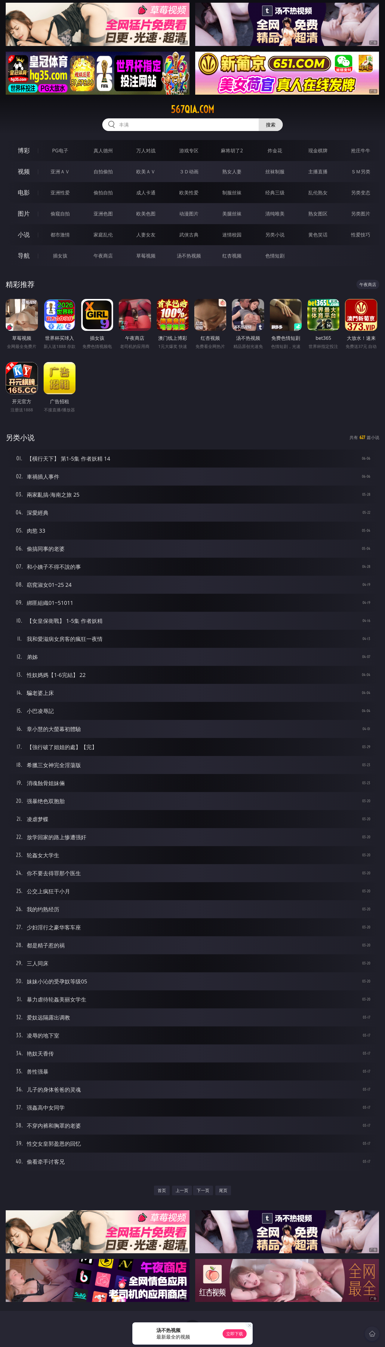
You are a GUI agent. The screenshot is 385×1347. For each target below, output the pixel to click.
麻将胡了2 (232, 150)
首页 (162, 1190)
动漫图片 (189, 213)
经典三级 (275, 192)
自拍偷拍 (103, 171)
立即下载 (234, 1333)
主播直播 (318, 171)
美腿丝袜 (232, 213)
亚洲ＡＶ (60, 171)
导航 (24, 255)
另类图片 (360, 213)
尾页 (223, 1190)
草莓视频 (146, 255)
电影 (24, 192)
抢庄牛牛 (360, 150)
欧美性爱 (189, 192)
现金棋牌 (318, 150)
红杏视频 (232, 255)
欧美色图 (146, 213)
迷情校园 (232, 234)
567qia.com (192, 109)
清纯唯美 (275, 213)
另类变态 (360, 192)
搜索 (271, 124)
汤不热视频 (189, 255)
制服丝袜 (232, 192)
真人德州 (103, 150)
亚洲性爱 (60, 192)
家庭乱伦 (103, 234)
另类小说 (275, 234)
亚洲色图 (103, 213)
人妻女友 (146, 234)
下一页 (203, 1190)
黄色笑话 (318, 234)
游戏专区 (189, 150)
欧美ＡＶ (146, 171)
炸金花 (275, 150)
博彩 (24, 150)
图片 (24, 213)
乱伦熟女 (318, 192)
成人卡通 (146, 192)
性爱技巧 (360, 234)
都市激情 (60, 234)
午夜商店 (103, 255)
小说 (24, 234)
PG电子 (60, 150)
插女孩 (60, 255)
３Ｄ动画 (189, 171)
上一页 (182, 1190)
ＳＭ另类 (360, 171)
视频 (24, 171)
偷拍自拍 (103, 192)
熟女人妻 (232, 171)
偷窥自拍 (60, 213)
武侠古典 (189, 234)
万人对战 (146, 150)
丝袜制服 (275, 171)
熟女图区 (318, 213)
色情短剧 (275, 255)
